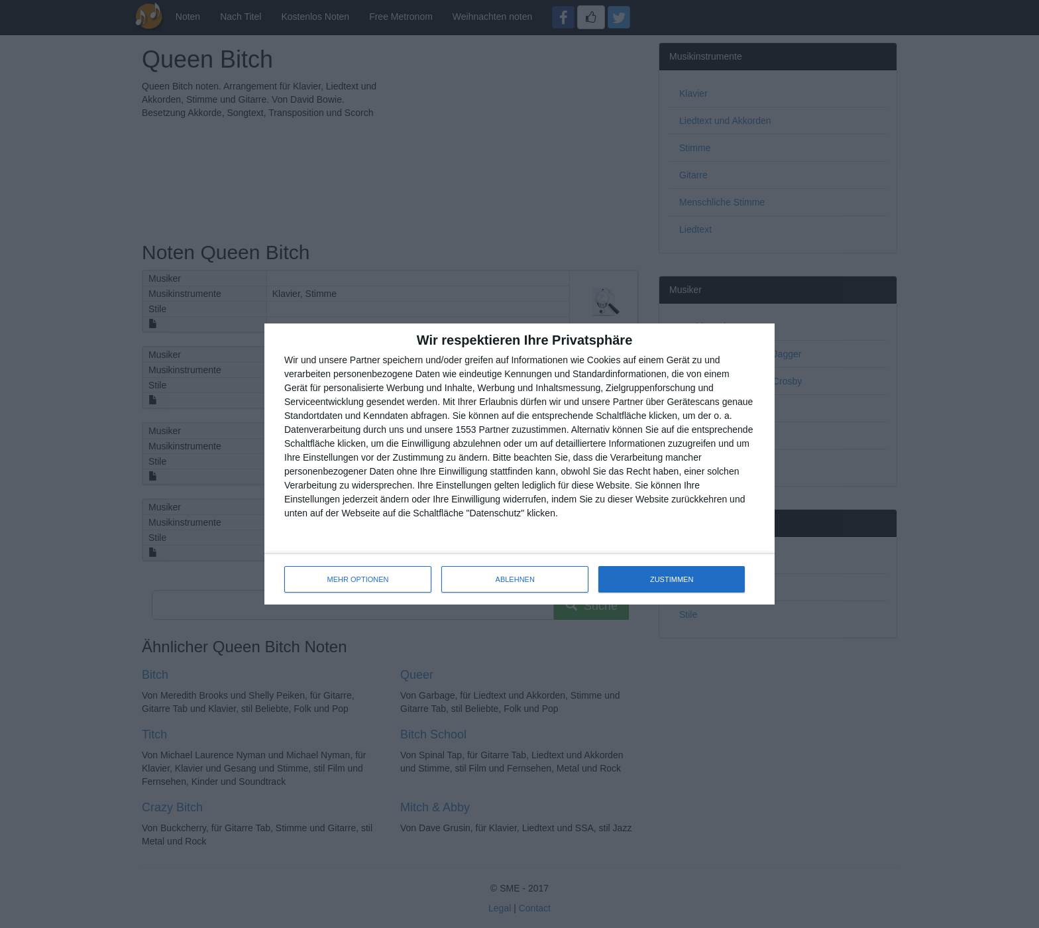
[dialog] (519, 464)
